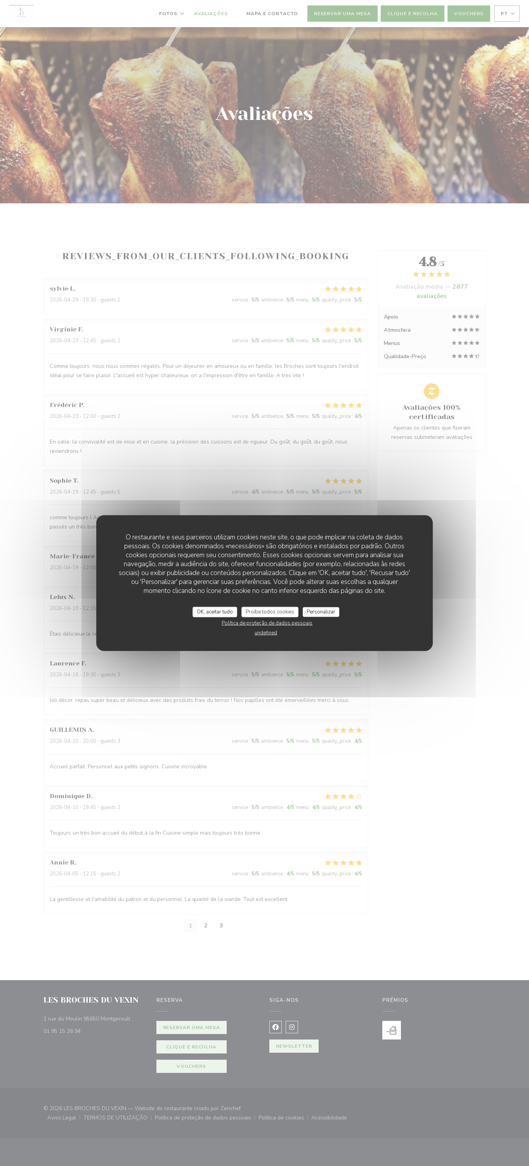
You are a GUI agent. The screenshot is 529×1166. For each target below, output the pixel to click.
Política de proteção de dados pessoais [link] (267, 623)
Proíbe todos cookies (270, 611)
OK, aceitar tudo (215, 611)
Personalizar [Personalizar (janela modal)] (321, 611)
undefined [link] (266, 632)
